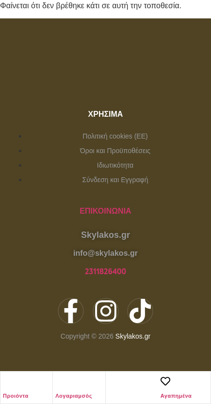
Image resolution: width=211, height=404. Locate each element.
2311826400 (105, 272)
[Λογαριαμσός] (60, 381)
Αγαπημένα (176, 396)
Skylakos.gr (132, 336)
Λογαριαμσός (73, 396)
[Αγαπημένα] (165, 381)
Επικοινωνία (105, 211)
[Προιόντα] (8, 381)
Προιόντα (16, 396)
